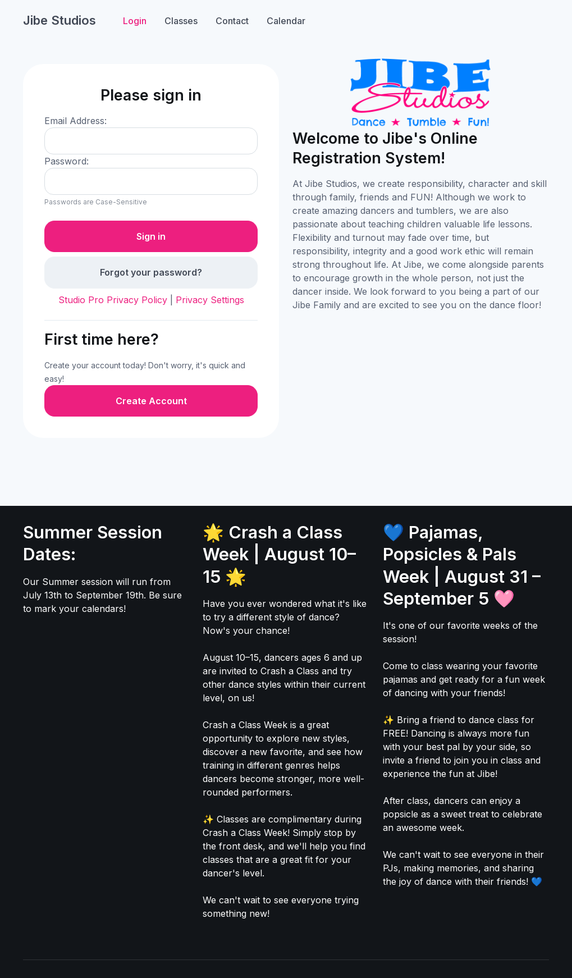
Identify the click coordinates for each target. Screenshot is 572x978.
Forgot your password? (151, 272)
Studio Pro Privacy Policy (112, 299)
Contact (232, 20)
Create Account (151, 400)
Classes (181, 20)
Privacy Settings (210, 299)
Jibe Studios (59, 20)
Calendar (286, 20)
